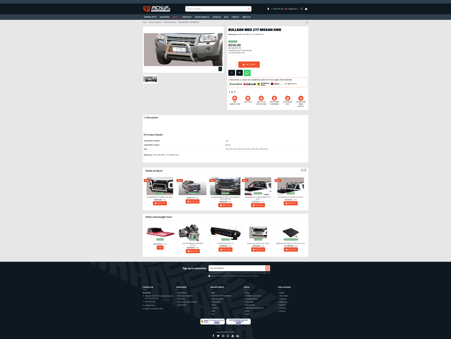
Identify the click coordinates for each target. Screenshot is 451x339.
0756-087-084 (150, 301)
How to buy (181, 299)
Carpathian (193, 245)
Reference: (232, 34)
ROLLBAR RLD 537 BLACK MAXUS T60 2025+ (258, 198)
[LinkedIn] (237, 336)
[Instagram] (223, 336)
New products (250, 305)
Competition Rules (251, 299)
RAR (213, 292)
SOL (213, 314)
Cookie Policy (182, 305)
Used (247, 314)
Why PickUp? (182, 292)
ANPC (213, 311)
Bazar (247, 311)
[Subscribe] (267, 268)
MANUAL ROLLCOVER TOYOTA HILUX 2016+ (290, 243)
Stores (214, 305)
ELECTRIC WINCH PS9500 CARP (193, 243)
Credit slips (283, 299)
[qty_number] (231, 64)
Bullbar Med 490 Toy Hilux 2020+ (258, 243)
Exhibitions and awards (253, 296)
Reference (148, 155)
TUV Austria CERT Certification (221, 296)
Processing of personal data (187, 302)
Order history (283, 296)
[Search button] (248, 9)
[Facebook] (213, 336)
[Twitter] (218, 336)
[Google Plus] (228, 336)
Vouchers (282, 305)
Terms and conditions (185, 296)
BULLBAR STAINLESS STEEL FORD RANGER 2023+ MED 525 (225, 198)
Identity (281, 292)
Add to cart (249, 64)
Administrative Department (254, 308)
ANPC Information (217, 299)
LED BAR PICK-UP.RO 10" (225, 243)
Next (305, 170)
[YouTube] (233, 336)
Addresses (283, 302)
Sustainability (216, 302)
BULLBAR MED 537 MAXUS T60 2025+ (160, 197)
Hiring (247, 292)
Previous (302, 170)
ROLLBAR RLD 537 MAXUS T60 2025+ (291, 197)
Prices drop (249, 302)
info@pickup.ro (150, 305)
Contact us (215, 308)
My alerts (282, 311)
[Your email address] (237, 268)
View (160, 247)
